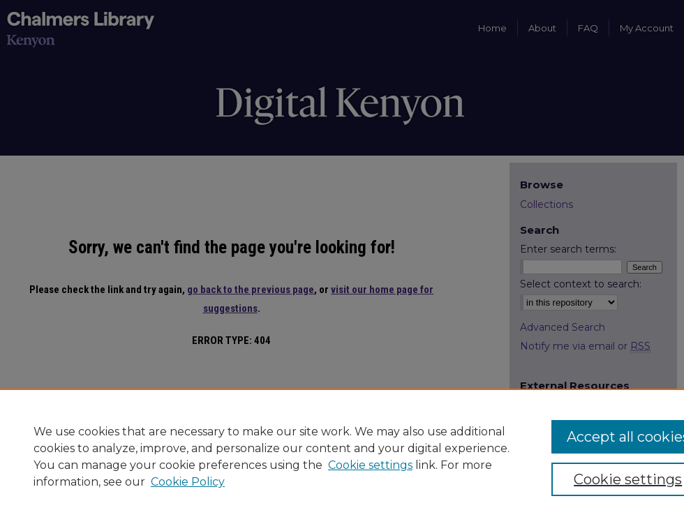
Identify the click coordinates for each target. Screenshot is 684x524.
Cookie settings (370, 465)
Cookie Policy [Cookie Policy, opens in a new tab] (188, 481)
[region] (342, 456)
